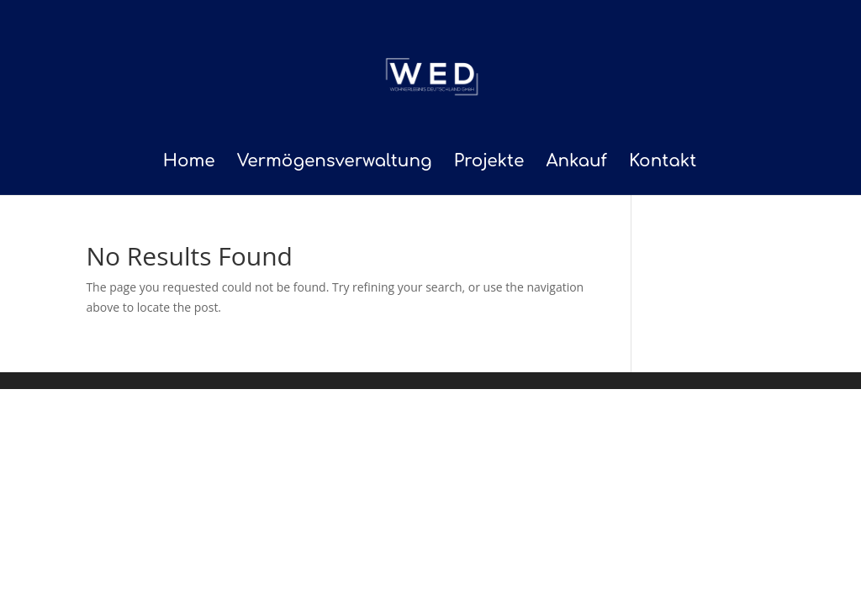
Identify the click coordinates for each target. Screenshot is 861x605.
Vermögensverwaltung (334, 163)
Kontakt (662, 163)
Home (189, 163)
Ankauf (576, 163)
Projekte (489, 163)
